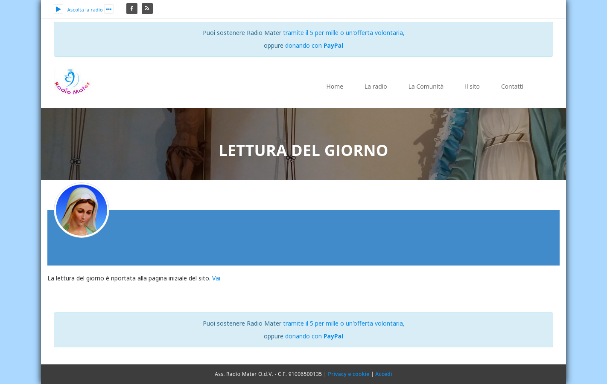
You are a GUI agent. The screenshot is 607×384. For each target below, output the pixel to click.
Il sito (472, 86)
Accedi (383, 374)
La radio (376, 86)
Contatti (512, 86)
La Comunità (426, 86)
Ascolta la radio (78, 9)
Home (334, 86)
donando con (314, 45)
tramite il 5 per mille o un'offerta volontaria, (344, 33)
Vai (216, 278)
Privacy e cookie (348, 374)
